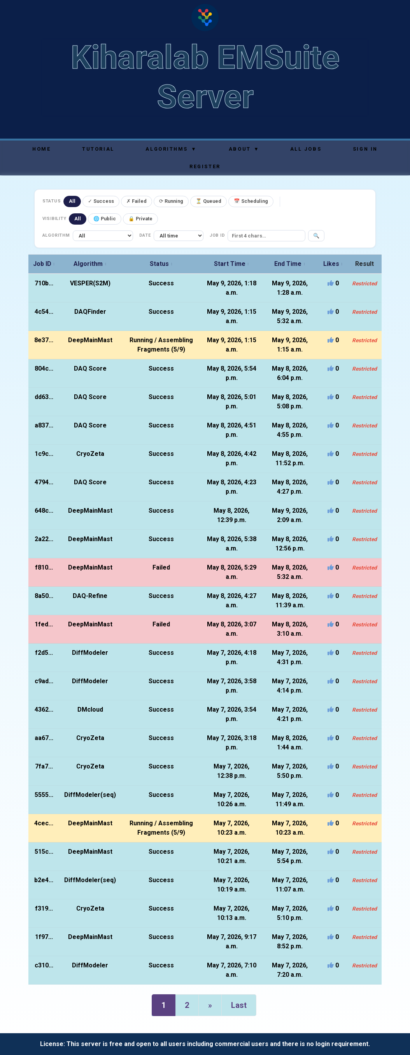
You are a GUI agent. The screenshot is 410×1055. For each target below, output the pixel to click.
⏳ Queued (208, 201)
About (244, 149)
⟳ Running (171, 201)
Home (41, 149)
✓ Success (101, 201)
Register (204, 166)
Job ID (44, 263)
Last (239, 1005)
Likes (333, 263)
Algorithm (90, 263)
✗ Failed (136, 201)
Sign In (365, 149)
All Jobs (305, 149)
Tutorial (98, 149)
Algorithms (170, 149)
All (72, 201)
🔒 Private (140, 219)
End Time (289, 263)
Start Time (231, 263)
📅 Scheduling (251, 201)
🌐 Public (104, 219)
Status (161, 263)
